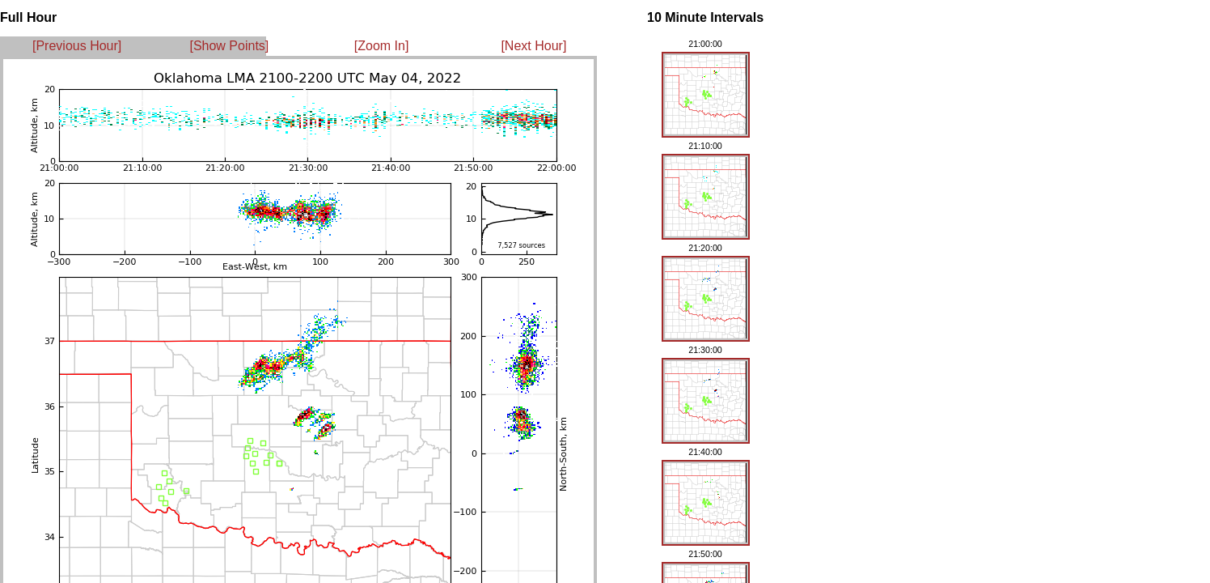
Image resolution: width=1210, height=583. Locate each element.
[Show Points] (229, 46)
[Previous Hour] (76, 46)
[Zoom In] (381, 46)
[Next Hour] (533, 46)
